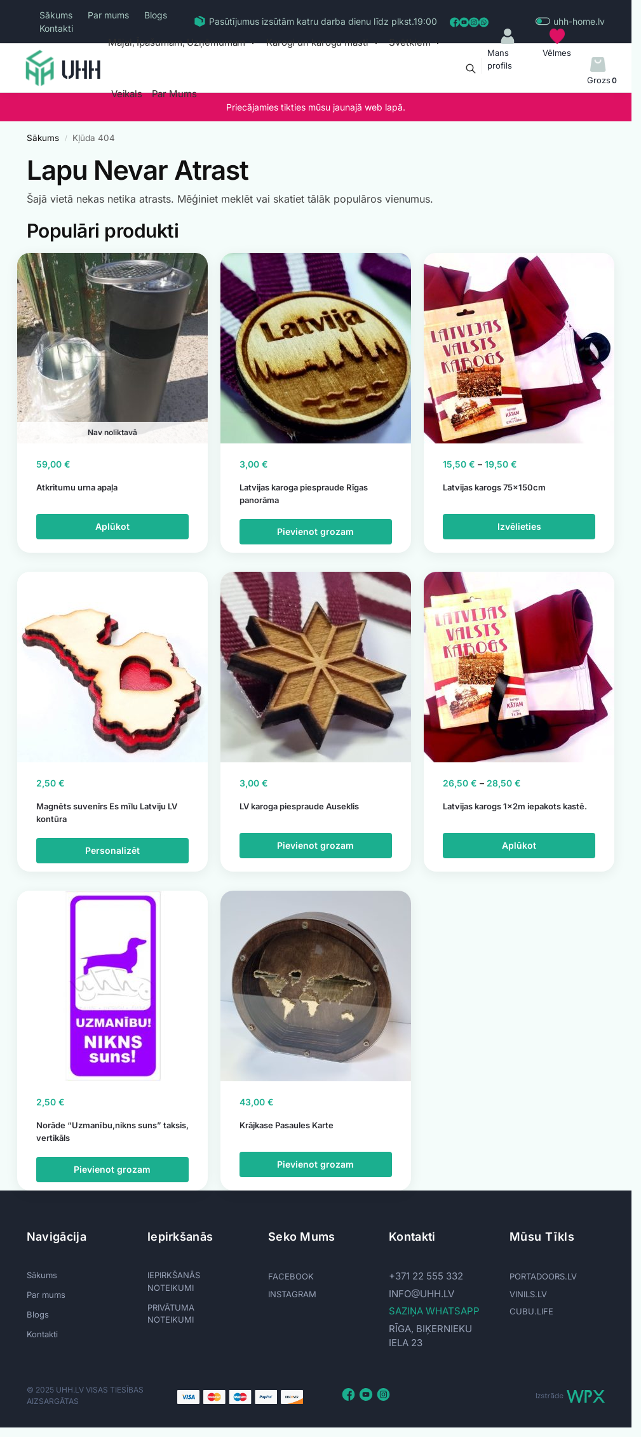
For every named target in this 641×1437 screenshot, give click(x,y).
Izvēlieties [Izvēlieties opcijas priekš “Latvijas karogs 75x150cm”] (519, 526)
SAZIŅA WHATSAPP (434, 1311)
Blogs (155, 15)
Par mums (108, 15)
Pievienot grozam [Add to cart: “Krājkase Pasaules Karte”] (315, 1164)
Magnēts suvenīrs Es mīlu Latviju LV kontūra (106, 812)
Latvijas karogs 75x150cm (494, 487)
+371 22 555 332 (426, 1276)
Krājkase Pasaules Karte (287, 1125)
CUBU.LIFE (531, 1311)
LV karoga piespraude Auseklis (299, 806)
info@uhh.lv (421, 1294)
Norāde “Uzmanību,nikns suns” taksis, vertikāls (112, 1131)
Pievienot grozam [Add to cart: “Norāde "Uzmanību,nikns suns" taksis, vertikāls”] (112, 1169)
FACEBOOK (291, 1276)
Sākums (55, 15)
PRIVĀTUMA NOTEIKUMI (170, 1313)
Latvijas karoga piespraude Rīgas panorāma (304, 493)
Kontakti (56, 28)
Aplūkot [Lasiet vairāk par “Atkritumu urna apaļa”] (112, 526)
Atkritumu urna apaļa (77, 487)
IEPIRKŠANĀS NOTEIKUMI (173, 1281)
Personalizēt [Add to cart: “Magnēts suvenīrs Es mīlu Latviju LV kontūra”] (112, 850)
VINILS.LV (528, 1294)
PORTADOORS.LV (543, 1276)
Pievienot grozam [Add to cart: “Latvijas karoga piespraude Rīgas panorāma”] (315, 531)
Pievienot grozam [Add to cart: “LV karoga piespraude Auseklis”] (315, 845)
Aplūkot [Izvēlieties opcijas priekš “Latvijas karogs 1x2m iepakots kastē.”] (519, 845)
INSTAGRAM (292, 1294)
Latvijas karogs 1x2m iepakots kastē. (515, 806)
